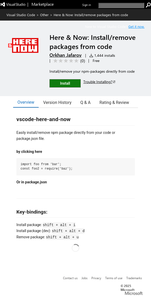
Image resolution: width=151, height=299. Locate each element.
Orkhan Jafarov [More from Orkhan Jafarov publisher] (65, 55)
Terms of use (113, 278)
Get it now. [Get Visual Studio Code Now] (136, 26)
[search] (121, 5)
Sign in (86, 5)
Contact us (70, 278)
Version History (57, 102)
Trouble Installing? (99, 81)
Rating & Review (114, 102)
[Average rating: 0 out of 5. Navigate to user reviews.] (68, 61)
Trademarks (134, 278)
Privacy (96, 278)
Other (44, 15)
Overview (25, 102)
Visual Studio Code (21, 15)
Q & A (85, 102)
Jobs (84, 278)
